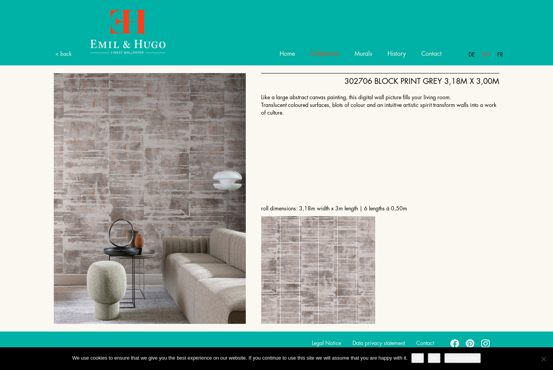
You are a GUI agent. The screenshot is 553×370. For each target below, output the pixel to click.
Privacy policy (462, 358)
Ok (417, 358)
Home (287, 54)
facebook (455, 343)
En (486, 54)
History (396, 54)
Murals (363, 54)
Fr (500, 54)
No (434, 358)
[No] (543, 359)
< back (63, 54)
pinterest (470, 343)
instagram (486, 343)
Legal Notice (326, 343)
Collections (324, 54)
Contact (431, 54)
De (472, 54)
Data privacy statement (379, 343)
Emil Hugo (119, 31)
